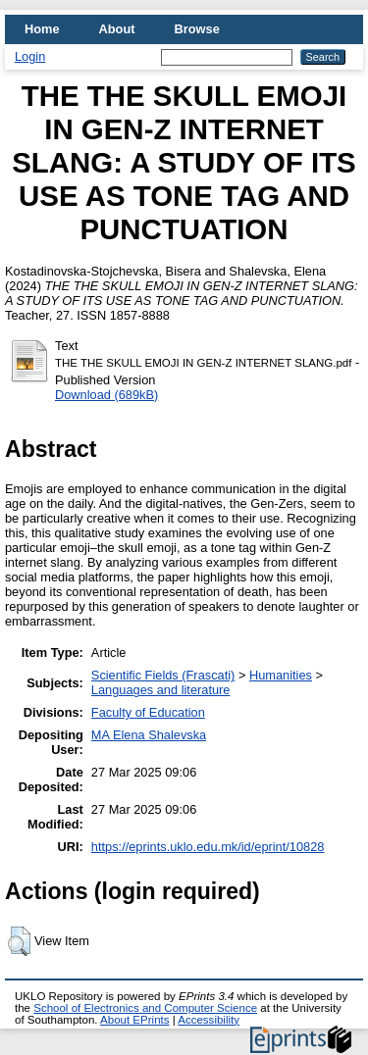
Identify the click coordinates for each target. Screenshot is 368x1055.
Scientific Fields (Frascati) (163, 675)
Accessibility (208, 1020)
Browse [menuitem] (197, 29)
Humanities (280, 675)
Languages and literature (161, 689)
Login (30, 56)
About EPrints (134, 1020)
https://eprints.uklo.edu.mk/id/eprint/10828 (208, 846)
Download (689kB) (106, 394)
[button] (19, 941)
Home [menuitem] (42, 29)
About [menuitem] (117, 29)
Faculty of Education (148, 712)
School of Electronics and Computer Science (145, 1008)
